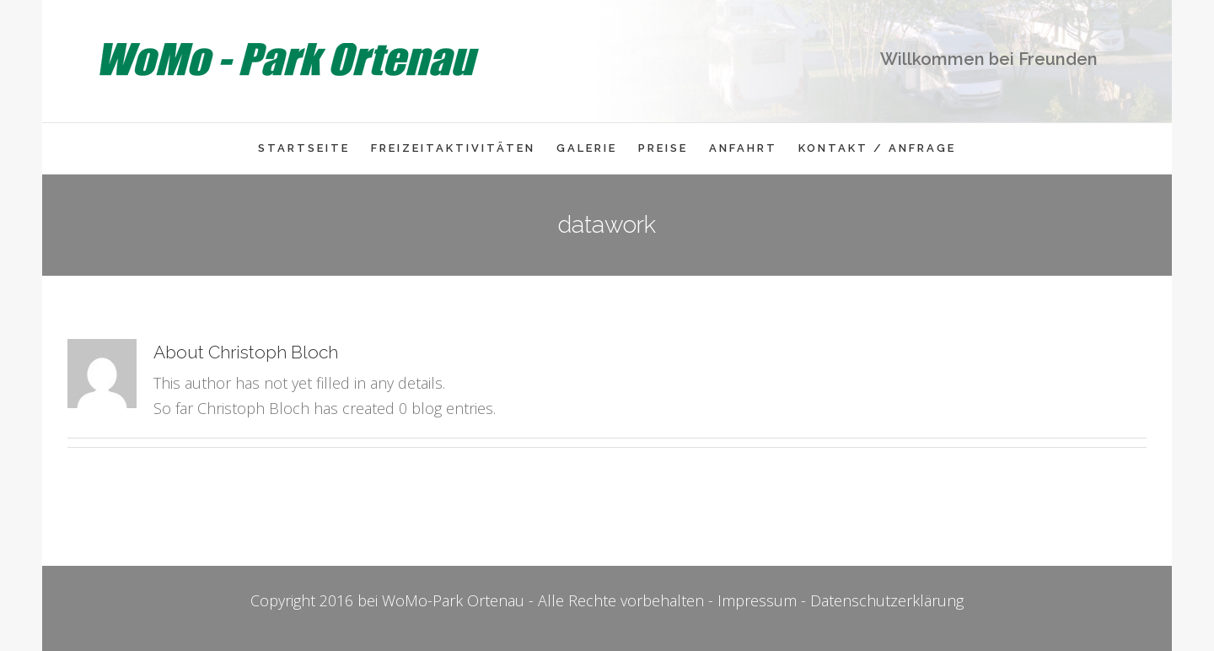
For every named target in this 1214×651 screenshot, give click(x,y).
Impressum (757, 600)
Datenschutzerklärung (887, 600)
